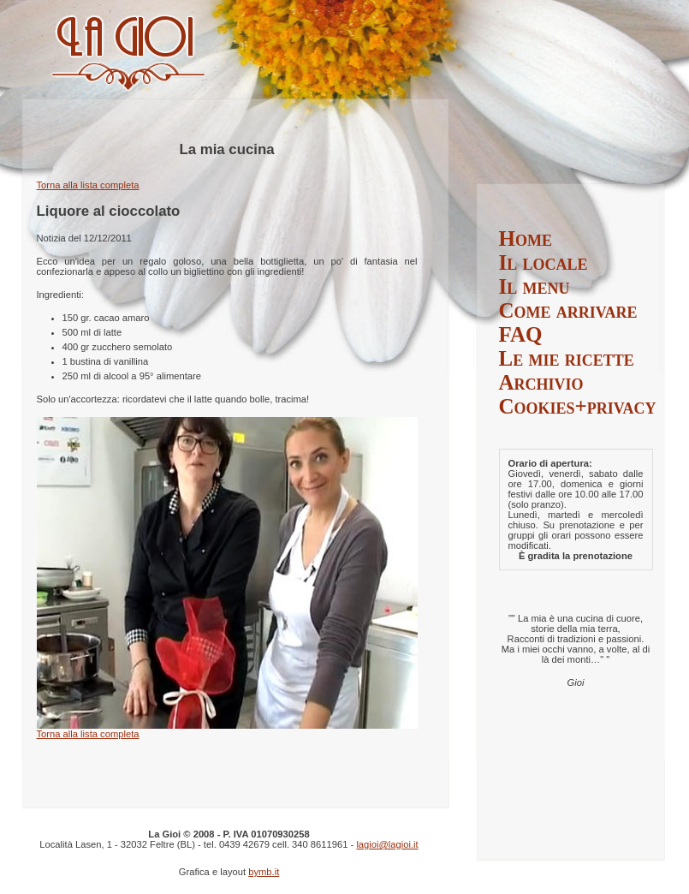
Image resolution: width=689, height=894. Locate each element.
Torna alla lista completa (88, 185)
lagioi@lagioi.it (387, 844)
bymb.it (263, 872)
